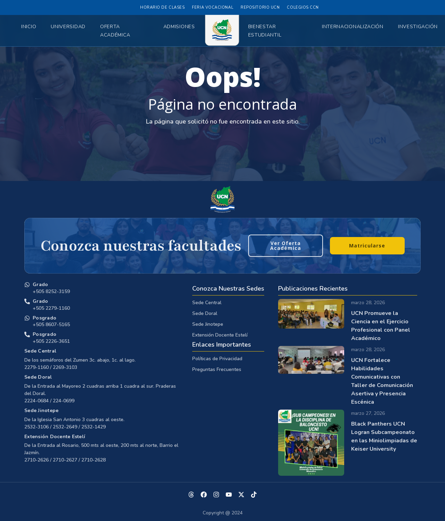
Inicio (28, 26)
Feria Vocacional (212, 7)
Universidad (68, 26)
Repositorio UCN (260, 7)
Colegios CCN (303, 7)
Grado (40, 284)
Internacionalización (352, 26)
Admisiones (179, 26)
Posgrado (44, 318)
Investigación (418, 26)
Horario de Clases (162, 7)
